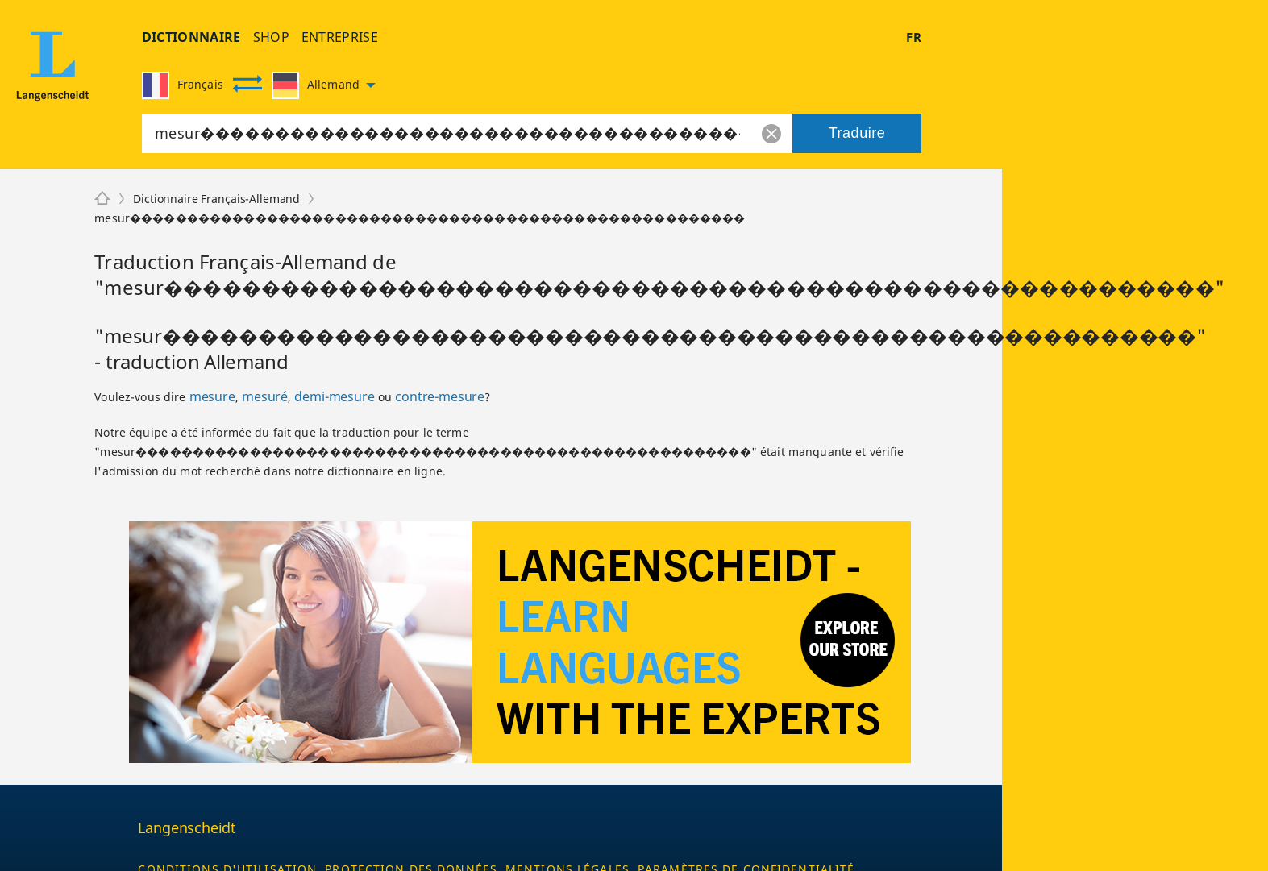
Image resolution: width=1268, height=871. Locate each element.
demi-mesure (334, 396)
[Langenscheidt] (102, 199)
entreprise (339, 37)
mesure (212, 396)
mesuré (265, 396)
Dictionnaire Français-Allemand (216, 198)
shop (271, 37)
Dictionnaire (191, 37)
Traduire (857, 133)
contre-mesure (439, 396)
